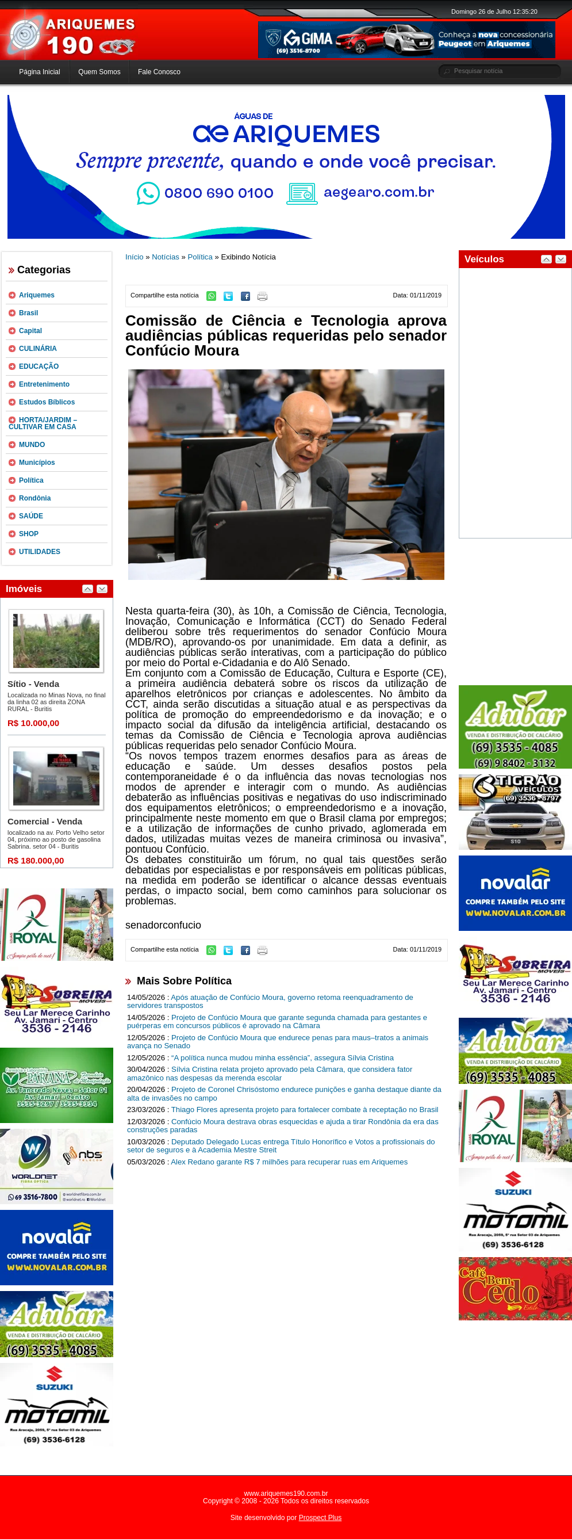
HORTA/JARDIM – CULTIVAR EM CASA (43, 423)
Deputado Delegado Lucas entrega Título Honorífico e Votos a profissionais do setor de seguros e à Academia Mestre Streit (281, 1146)
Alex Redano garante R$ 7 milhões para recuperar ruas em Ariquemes (289, 1162)
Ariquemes (37, 295)
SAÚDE (31, 516)
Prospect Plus (320, 1518)
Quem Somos (99, 72)
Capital (30, 331)
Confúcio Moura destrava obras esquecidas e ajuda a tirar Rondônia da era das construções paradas (283, 1126)
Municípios (37, 463)
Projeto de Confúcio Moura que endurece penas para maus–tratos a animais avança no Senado (277, 1042)
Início (134, 257)
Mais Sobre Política (184, 981)
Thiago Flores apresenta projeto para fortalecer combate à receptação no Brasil (305, 1109)
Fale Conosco (159, 72)
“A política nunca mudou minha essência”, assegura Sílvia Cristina (282, 1057)
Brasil (28, 313)
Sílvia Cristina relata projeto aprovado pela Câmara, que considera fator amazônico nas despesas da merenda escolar (269, 1073)
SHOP (29, 534)
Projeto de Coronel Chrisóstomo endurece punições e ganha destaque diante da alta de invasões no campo (284, 1093)
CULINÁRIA (38, 349)
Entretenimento (44, 384)
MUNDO (32, 445)
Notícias (165, 257)
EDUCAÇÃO (39, 366)
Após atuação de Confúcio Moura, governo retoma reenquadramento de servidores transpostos (270, 1001)
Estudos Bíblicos (47, 402)
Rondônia (35, 498)
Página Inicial (39, 72)
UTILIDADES (39, 552)
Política (31, 480)
